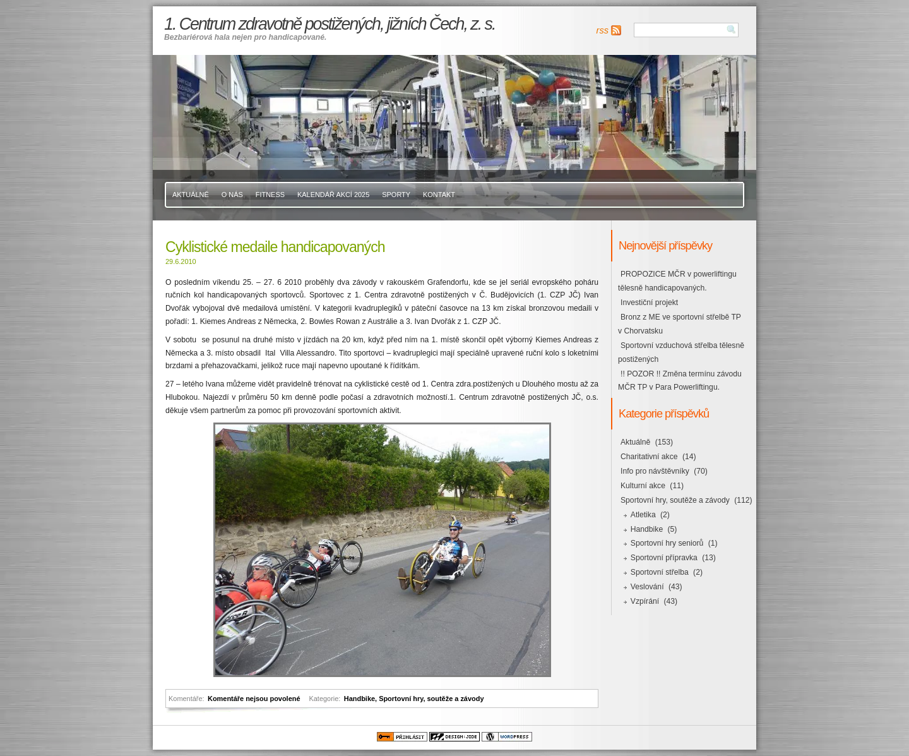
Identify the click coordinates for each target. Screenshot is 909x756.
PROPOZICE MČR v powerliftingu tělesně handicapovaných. (677, 281)
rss (603, 30)
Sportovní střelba (660, 572)
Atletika (643, 514)
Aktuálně (190, 194)
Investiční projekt (649, 302)
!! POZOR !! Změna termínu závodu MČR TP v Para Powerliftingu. (680, 380)
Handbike (359, 698)
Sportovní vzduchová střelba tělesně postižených (681, 352)
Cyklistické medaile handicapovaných (275, 247)
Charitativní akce (649, 456)
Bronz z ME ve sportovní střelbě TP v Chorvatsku (679, 324)
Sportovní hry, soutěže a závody (431, 698)
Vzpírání (645, 601)
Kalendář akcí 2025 (333, 194)
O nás (232, 194)
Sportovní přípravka (664, 557)
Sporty (396, 194)
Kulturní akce (643, 485)
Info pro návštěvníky (655, 471)
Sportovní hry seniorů (667, 543)
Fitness (270, 194)
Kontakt (439, 194)
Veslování (647, 586)
